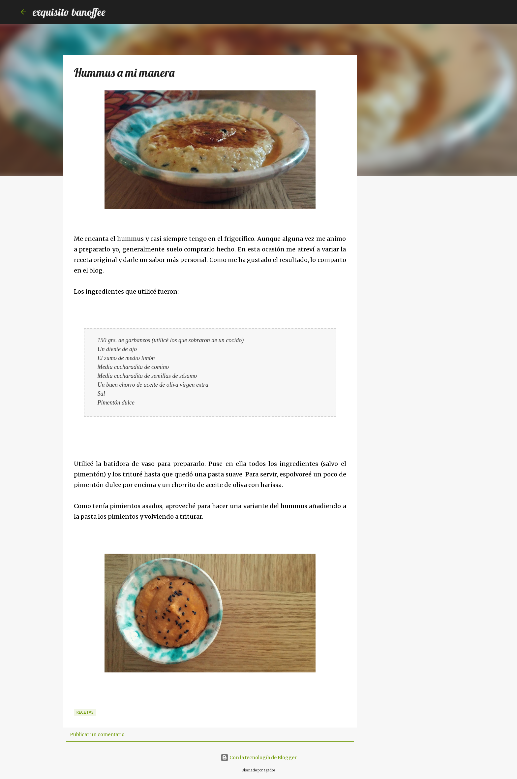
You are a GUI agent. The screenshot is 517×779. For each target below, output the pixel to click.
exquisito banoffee (69, 11)
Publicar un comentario (97, 734)
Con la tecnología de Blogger (259, 758)
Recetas (85, 712)
